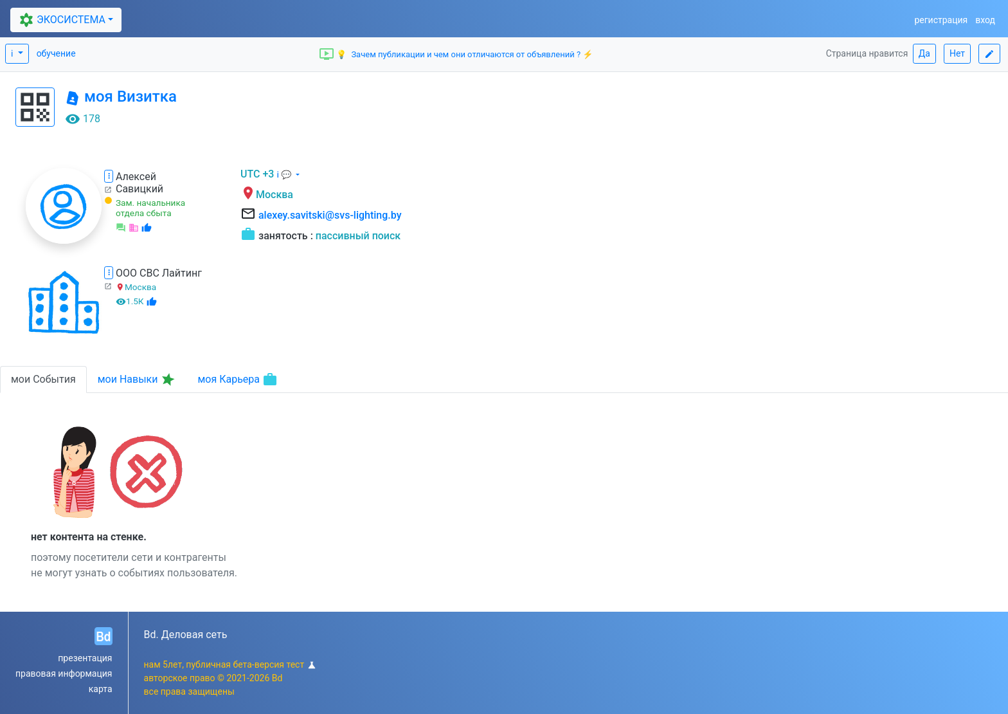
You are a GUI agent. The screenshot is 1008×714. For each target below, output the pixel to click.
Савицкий (139, 189)
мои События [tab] (43, 379)
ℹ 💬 (284, 174)
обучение (56, 53)
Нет (957, 53)
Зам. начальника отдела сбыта (150, 207)
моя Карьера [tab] (237, 379)
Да (924, 53)
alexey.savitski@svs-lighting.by (330, 215)
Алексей (136, 176)
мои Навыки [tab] (137, 380)
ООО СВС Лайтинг (159, 273)
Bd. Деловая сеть (186, 634)
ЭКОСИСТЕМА (60, 19)
